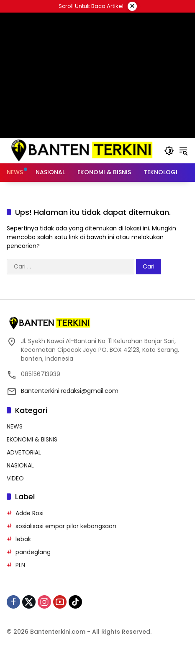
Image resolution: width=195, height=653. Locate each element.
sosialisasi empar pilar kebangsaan (65, 526)
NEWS (15, 426)
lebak (23, 539)
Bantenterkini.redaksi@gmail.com (69, 391)
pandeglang (33, 552)
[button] (169, 151)
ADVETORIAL (24, 452)
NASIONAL (20, 465)
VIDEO (15, 478)
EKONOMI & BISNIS (32, 439)
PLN (20, 565)
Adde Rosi (29, 513)
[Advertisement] (98, 75)
